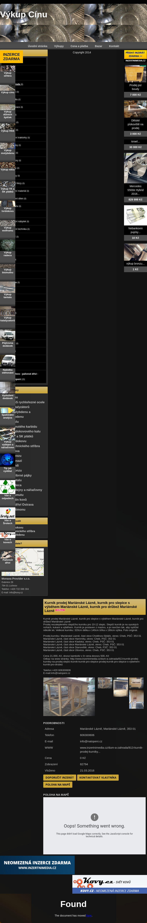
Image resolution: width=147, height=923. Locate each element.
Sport (8, 320)
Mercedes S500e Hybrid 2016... (135, 190)
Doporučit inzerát (60, 777)
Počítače (10, 259)
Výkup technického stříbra (21, 446)
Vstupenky (11, 343)
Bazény (13, 92)
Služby (9, 297)
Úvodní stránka (37, 46)
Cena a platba (79, 46)
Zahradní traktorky (19, 137)
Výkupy (59, 46)
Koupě (9, 366)
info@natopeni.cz (91, 741)
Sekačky (14, 175)
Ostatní (13, 236)
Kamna (13, 122)
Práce (8, 290)
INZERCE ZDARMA (11, 56)
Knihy (8, 335)
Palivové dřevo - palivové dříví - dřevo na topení (21, 377)
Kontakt (114, 46)
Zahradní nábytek (18, 221)
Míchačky (14, 145)
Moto (8, 69)
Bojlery (13, 130)
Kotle (12, 114)
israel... (135, 141)
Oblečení (10, 313)
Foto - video (12, 282)
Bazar (98, 46)
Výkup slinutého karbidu (19, 426)
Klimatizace (15, 107)
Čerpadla (14, 99)
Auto (8, 61)
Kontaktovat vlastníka (97, 777)
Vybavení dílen (17, 198)
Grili (11, 214)
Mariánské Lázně (114, 728)
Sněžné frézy (16, 183)
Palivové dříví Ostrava (17, 504)
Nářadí (13, 153)
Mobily (9, 274)
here (89, 915)
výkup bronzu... (136, 263)
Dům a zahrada (13, 84)
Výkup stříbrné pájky (17, 475)
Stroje (9, 76)
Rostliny (13, 168)
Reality (9, 244)
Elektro (9, 267)
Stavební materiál (18, 191)
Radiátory (14, 160)
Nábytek (10, 351)
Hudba (9, 328)
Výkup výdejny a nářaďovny (22, 490)
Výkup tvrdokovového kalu (21, 431)
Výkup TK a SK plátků (17, 436)
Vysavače (14, 206)
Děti (7, 305)
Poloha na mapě (58, 784)
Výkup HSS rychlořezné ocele (23, 402)
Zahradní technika (19, 229)
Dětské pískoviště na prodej (135, 124)
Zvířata (9, 252)
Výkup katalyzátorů (15, 407)
